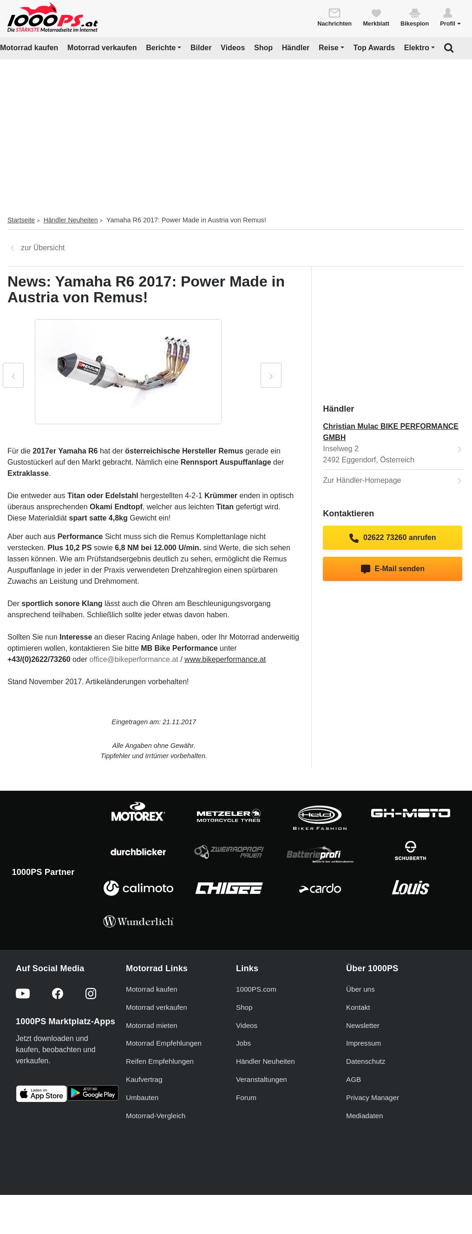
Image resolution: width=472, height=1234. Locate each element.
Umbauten (142, 1097)
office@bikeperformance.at (134, 659)
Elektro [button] (416, 48)
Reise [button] (329, 48)
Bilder (200, 48)
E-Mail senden (393, 569)
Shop (263, 48)
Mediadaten (364, 1116)
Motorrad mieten (151, 1025)
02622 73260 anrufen (392, 538)
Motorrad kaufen (29, 48)
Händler (296, 48)
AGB (353, 1079)
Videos (233, 48)
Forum (246, 1097)
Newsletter (363, 1025)
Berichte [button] (161, 48)
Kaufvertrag (144, 1079)
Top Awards (374, 48)
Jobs (243, 1043)
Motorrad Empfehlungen (164, 1043)
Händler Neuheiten (71, 220)
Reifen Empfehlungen (160, 1061)
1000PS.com (256, 989)
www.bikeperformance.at (225, 659)
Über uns (360, 989)
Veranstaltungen (261, 1079)
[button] (450, 16)
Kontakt (358, 1007)
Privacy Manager (372, 1097)
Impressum (363, 1043)
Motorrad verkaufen (102, 48)
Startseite (21, 220)
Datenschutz (365, 1061)
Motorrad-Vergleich (155, 1116)
